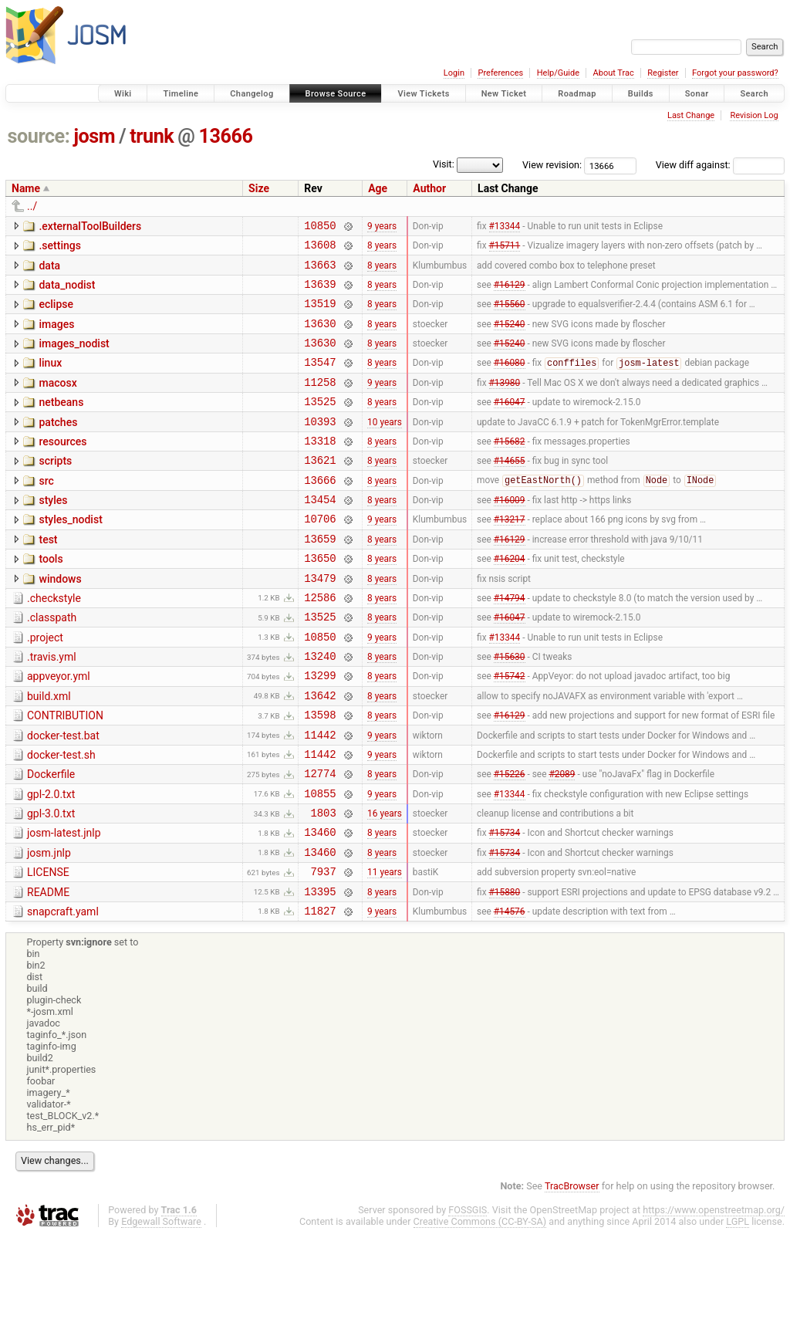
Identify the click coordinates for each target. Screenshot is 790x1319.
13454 (320, 533)
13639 (320, 293)
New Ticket (504, 94)
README (48, 971)
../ (32, 206)
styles (53, 532)
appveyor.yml (58, 729)
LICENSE (48, 948)
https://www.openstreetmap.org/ (714, 1293)
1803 (323, 884)
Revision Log (754, 115)
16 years (384, 884)
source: (39, 136)
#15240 (509, 336)
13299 (320, 730)
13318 (320, 468)
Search (754, 94)
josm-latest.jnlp (64, 904)
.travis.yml (51, 708)
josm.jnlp (49, 927)
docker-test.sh (61, 817)
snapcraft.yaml (63, 992)
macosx (57, 401)
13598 (320, 774)
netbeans (61, 423)
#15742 (509, 730)
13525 (320, 424)
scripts (55, 488)
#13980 (505, 402)
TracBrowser (572, 1269)
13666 (226, 136)
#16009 (509, 534)
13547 (320, 380)
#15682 (509, 467)
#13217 (509, 555)
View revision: (552, 165)
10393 (320, 446)
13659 (320, 577)
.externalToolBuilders (90, 226)
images (56, 336)
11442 (320, 797)
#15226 (509, 840)
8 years (382, 249)
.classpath (51, 664)
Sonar (697, 94)
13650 (320, 599)
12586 (320, 643)
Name (26, 188)
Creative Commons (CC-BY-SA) (480, 1305)
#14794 (509, 643)
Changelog (251, 94)
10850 (320, 227)
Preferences (500, 73)
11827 (320, 993)
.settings (59, 248)
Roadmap (577, 94)
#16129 (509, 292)
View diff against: (720, 165)
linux (50, 379)
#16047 (509, 424)
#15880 (505, 971)
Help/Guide (558, 73)
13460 (320, 905)
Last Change (690, 115)
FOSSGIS (467, 1293)
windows (60, 620)
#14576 (509, 993)
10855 (320, 862)
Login (454, 73)
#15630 (509, 709)
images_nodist (74, 357)
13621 (320, 489)
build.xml (49, 752)
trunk (152, 136)
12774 (320, 840)
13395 (320, 972)
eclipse (56, 313)
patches (58, 445)
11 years (384, 950)
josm (94, 136)
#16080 (509, 381)
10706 (320, 555)
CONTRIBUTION (65, 773)
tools (50, 598)
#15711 (505, 249)
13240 (320, 709)
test (48, 576)
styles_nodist (70, 554)
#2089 (562, 840)
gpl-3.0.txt (51, 883)
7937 (323, 949)
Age (377, 188)
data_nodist (67, 292)
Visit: (443, 164)
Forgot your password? (735, 73)
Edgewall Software (161, 1305)
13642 (320, 753)
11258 (320, 402)
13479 (320, 621)
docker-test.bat (63, 796)
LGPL (737, 1305)
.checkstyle (54, 642)
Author (429, 188)
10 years (384, 446)
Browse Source (336, 94)
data (49, 270)
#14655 (509, 490)
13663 (320, 271)
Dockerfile (51, 839)
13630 (320, 337)
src (46, 511)
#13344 (505, 227)
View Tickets (423, 94)
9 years (382, 227)
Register (662, 73)
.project (45, 686)
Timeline (180, 94)
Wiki (123, 94)
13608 (320, 249)
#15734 (505, 906)
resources (62, 467)
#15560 (509, 314)
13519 (320, 314)
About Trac (613, 73)
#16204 (509, 599)
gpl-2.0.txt (51, 861)
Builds (640, 94)
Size (258, 188)
